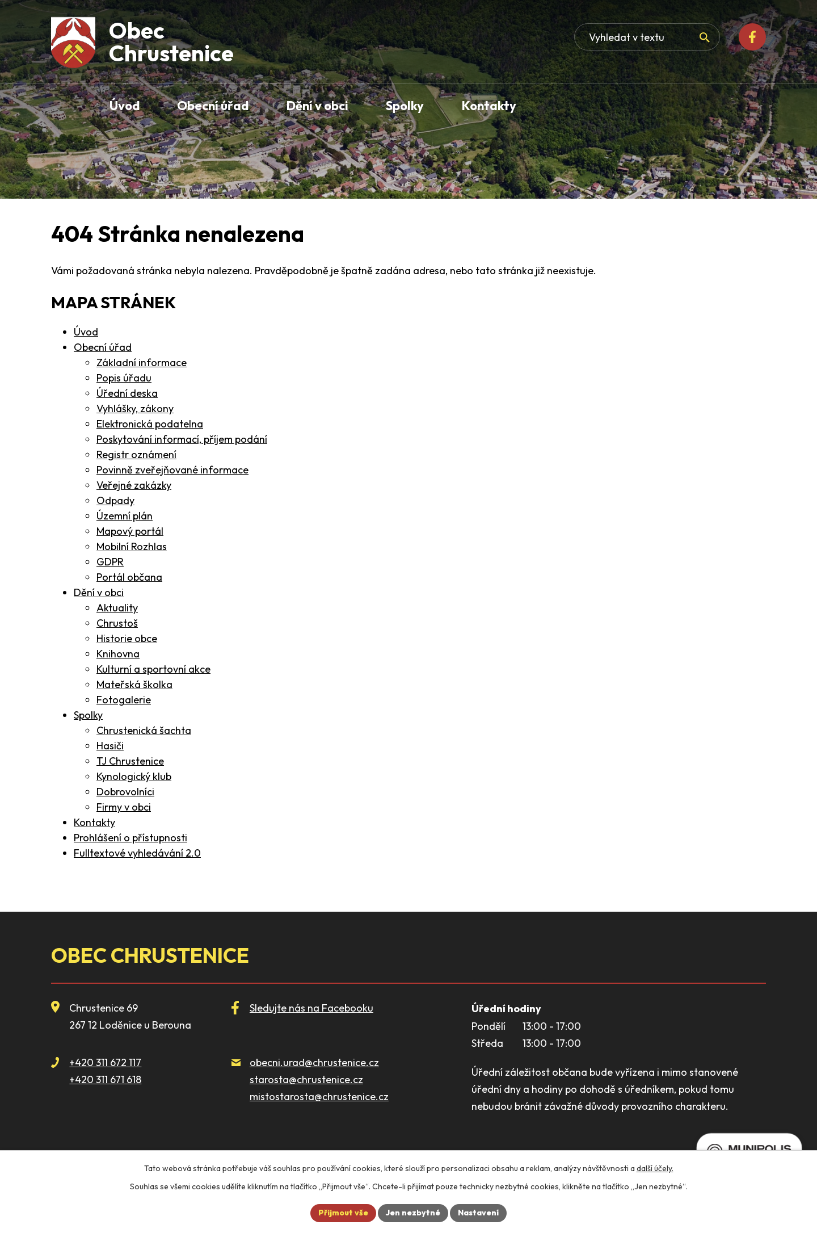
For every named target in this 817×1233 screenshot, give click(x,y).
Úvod (86, 331)
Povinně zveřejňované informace (172, 469)
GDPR (110, 561)
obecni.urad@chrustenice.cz (314, 1062)
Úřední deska (127, 393)
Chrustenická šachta (143, 730)
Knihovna (118, 653)
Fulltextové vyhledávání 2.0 (137, 852)
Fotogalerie (123, 699)
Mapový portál (129, 531)
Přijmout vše (343, 1212)
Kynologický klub (133, 776)
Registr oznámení (136, 454)
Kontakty (94, 822)
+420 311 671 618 (105, 1079)
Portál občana (129, 577)
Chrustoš (117, 623)
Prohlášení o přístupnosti (130, 837)
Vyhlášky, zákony (135, 408)
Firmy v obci (123, 806)
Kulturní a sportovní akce (153, 669)
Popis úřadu (123, 377)
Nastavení (478, 1212)
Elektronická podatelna (149, 423)
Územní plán (124, 515)
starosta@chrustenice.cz (306, 1079)
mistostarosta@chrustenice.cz (319, 1096)
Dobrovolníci (125, 791)
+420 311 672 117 (105, 1062)
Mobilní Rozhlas (131, 546)
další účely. (655, 1168)
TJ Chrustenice (130, 761)
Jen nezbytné (413, 1212)
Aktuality (117, 607)
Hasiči (110, 745)
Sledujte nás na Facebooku (311, 1007)
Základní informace (141, 362)
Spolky (88, 715)
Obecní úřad (103, 347)
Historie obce (126, 638)
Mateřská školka (134, 684)
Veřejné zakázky (133, 485)
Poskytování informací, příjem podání (181, 439)
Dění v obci (99, 592)
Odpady (115, 500)
